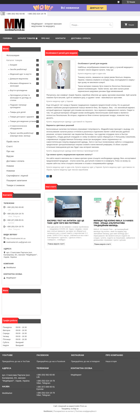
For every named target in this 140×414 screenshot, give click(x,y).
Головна (7, 38)
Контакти (61, 38)
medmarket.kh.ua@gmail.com (18, 242)
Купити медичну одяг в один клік (92, 73)
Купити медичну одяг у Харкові (59, 101)
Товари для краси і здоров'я (22, 117)
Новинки (10, 170)
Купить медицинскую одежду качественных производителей (72, 151)
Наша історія (111, 361)
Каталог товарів (26, 38)
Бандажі (13, 65)
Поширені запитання (16, 180)
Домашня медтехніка (19, 79)
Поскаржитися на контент (64, 411)
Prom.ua (83, 406)
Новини (10, 166)
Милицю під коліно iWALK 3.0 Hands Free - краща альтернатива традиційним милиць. (113, 223)
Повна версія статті (56, 244)
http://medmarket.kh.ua (15, 238)
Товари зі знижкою (15, 185)
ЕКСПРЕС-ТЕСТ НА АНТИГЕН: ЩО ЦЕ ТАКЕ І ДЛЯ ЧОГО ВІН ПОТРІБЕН (65, 221)
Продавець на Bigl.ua (70, 409)
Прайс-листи (12, 141)
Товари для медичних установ (23, 121)
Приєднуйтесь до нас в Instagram (85, 361)
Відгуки (10, 156)
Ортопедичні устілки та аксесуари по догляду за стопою (20, 97)
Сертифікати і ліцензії (17, 175)
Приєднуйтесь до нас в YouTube (16, 361)
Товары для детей (18, 112)
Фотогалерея (12, 55)
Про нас (45, 38)
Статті (9, 146)
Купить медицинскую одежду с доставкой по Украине (69, 122)
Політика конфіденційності (85, 411)
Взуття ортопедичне (18, 90)
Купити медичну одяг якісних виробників (70, 170)
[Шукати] (110, 24)
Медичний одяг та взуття (20, 74)
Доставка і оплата (81, 38)
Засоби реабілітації (18, 69)
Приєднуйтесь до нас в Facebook (51, 361)
